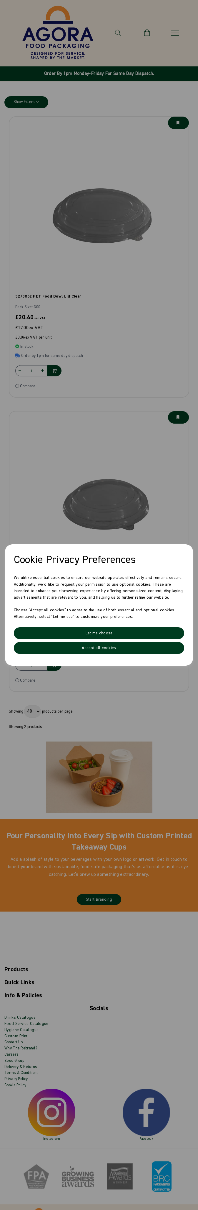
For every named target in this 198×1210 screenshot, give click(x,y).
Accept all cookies (99, 648)
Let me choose (99, 633)
